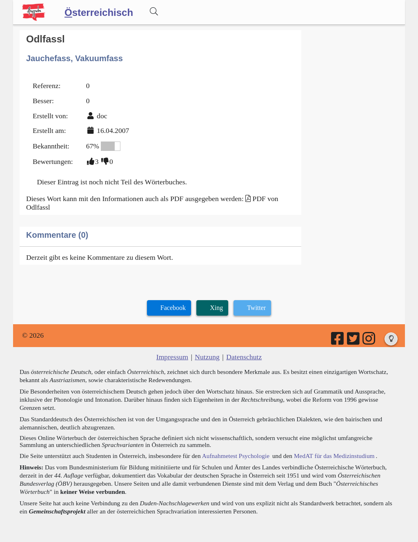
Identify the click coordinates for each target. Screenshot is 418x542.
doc (102, 116)
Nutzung (207, 357)
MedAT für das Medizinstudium (334, 455)
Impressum (172, 357)
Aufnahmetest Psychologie (235, 455)
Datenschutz (244, 357)
